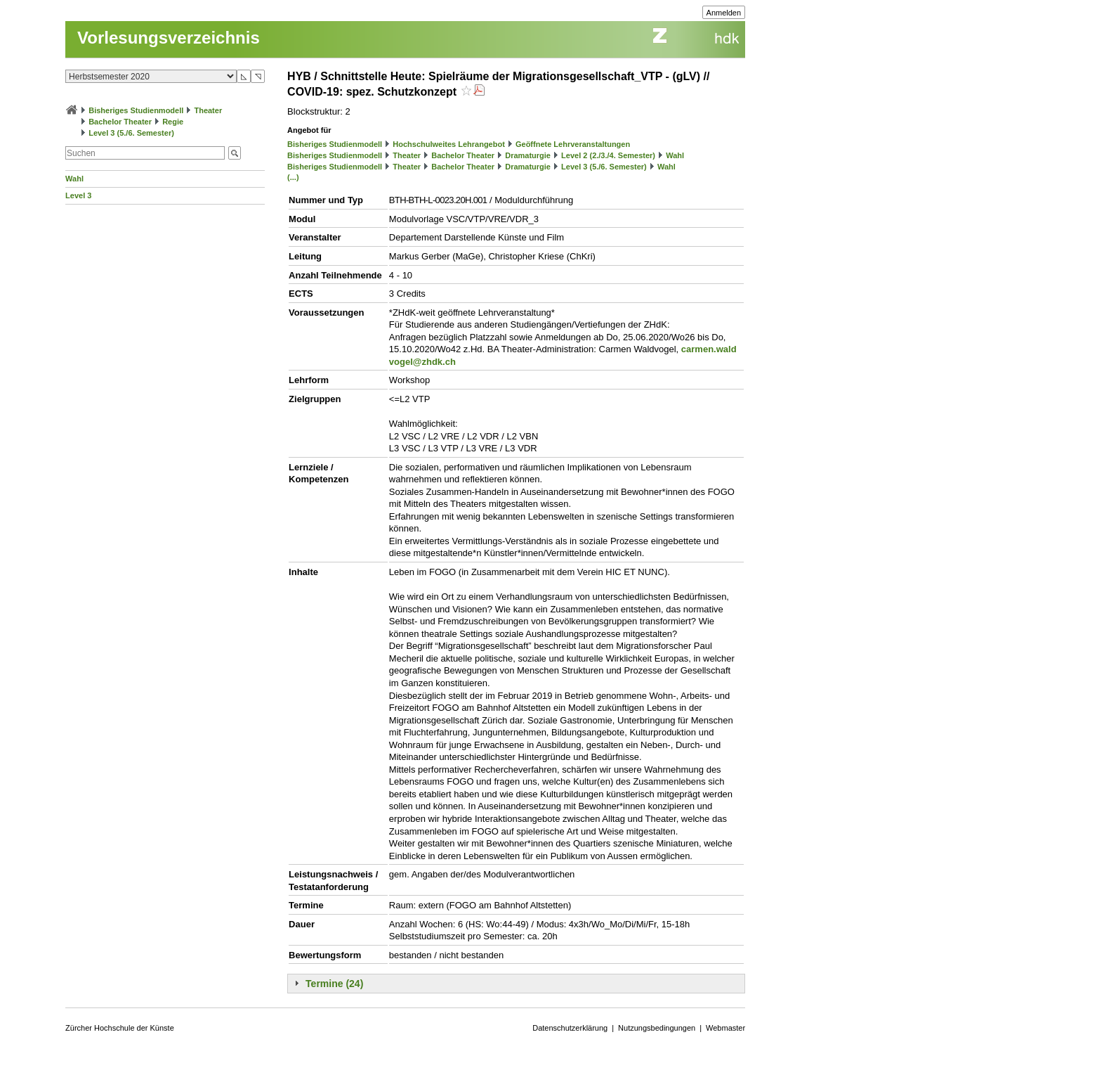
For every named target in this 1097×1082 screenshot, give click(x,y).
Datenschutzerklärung (569, 1028)
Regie (172, 121)
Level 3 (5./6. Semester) (131, 133)
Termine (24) (334, 983)
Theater (208, 110)
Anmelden (724, 12)
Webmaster (725, 1028)
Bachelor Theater (120, 121)
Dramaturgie (528, 155)
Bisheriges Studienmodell (135, 110)
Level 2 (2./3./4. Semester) (608, 155)
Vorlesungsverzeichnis (168, 37)
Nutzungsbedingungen (656, 1028)
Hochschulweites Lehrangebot (449, 144)
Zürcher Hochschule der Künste (119, 1028)
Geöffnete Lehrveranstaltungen (572, 144)
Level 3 (78, 195)
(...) (293, 177)
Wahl (74, 178)
